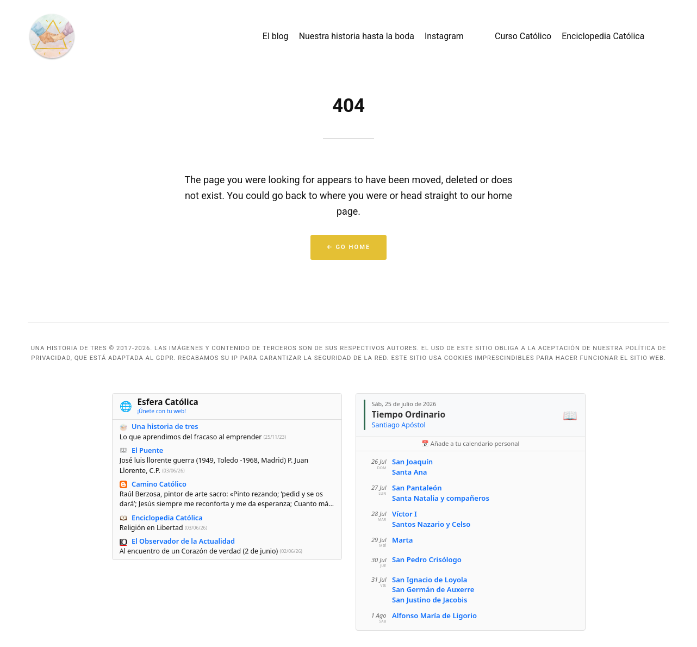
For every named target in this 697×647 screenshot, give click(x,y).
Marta (402, 540)
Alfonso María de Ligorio (433, 615)
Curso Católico (523, 36)
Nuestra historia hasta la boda (356, 36)
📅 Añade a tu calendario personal (470, 443)
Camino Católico (159, 484)
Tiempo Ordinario (408, 414)
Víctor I (403, 514)
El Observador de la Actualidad (183, 541)
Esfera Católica (167, 402)
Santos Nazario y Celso (430, 524)
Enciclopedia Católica (603, 36)
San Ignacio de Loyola (428, 579)
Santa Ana (409, 472)
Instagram (444, 36)
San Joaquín (411, 461)
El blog (276, 36)
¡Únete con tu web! (161, 411)
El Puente (147, 450)
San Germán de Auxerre (432, 589)
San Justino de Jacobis (428, 600)
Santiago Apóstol (398, 425)
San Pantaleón (416, 488)
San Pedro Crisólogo (426, 559)
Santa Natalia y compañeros (440, 498)
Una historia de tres (165, 427)
